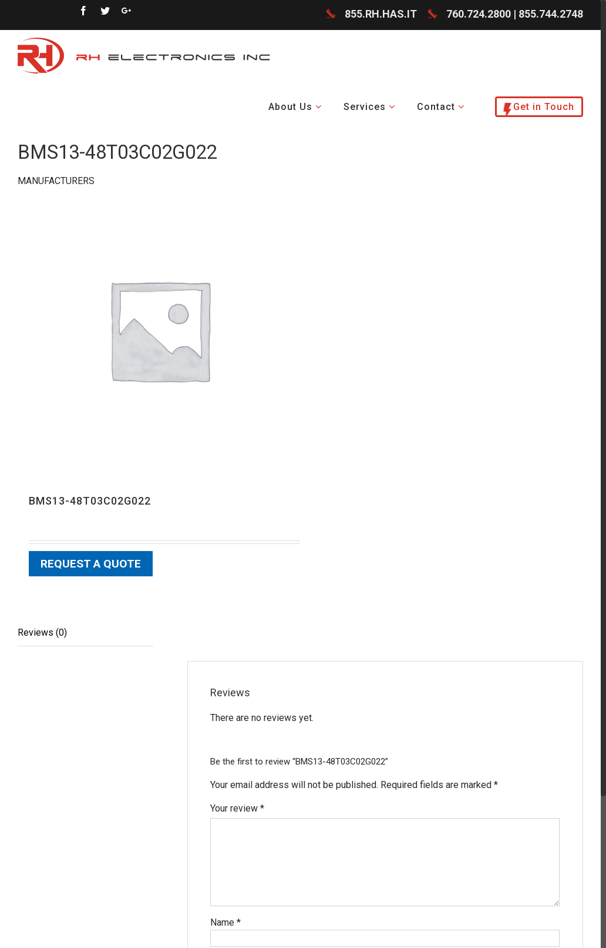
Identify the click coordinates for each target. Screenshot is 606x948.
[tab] (85, 633)
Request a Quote (91, 564)
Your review (237, 808)
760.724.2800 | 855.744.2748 (514, 14)
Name (225, 922)
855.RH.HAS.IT (381, 14)
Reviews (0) (42, 632)
